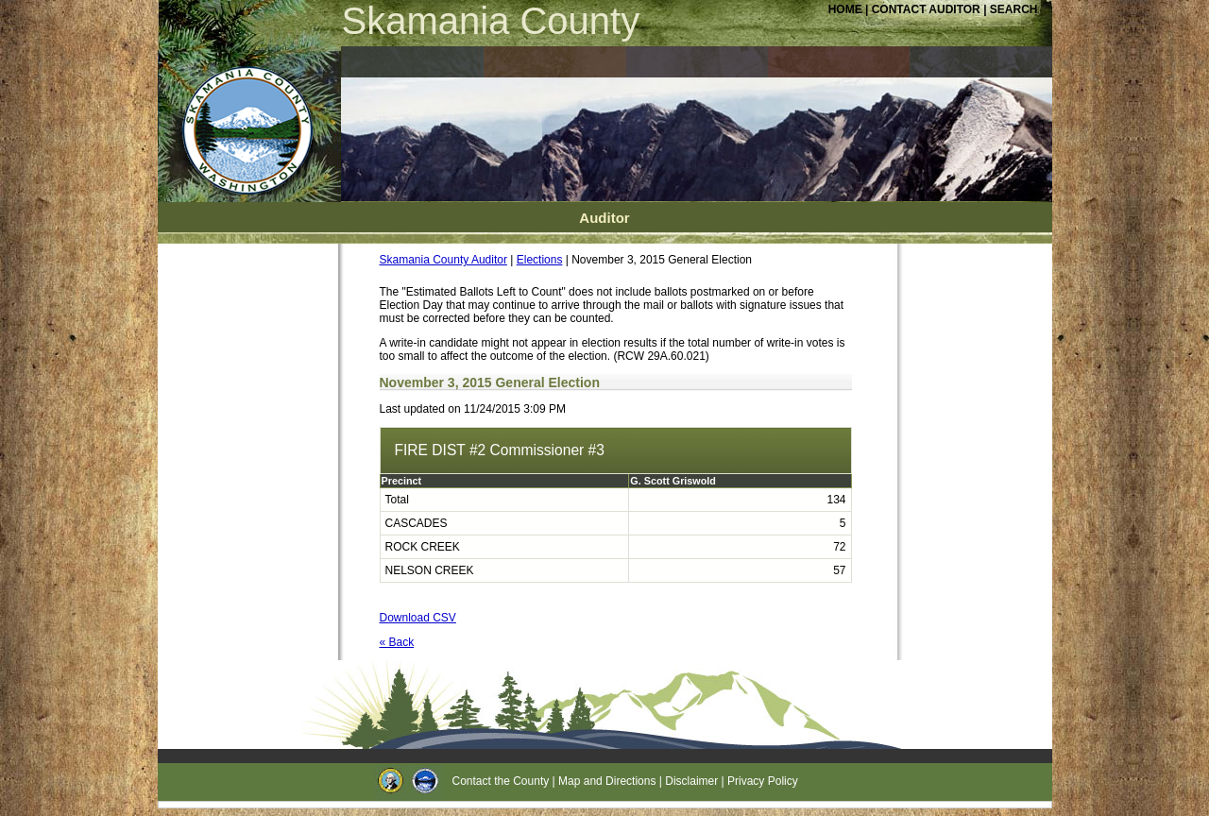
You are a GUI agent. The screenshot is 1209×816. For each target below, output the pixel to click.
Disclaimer (691, 781)
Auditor (604, 218)
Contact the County (501, 781)
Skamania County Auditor (443, 259)
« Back (397, 642)
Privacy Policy (762, 781)
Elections (540, 259)
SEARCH (1014, 9)
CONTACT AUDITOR (927, 9)
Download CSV (418, 617)
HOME (845, 9)
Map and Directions (607, 781)
